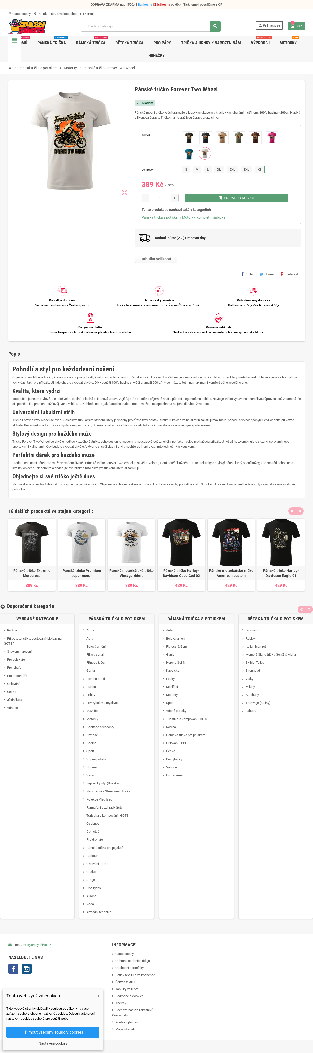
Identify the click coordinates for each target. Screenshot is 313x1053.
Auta (89, 638)
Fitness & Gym (96, 662)
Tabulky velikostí (127, 989)
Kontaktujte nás (126, 1022)
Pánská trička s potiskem (161, 217)
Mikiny (250, 687)
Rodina (12, 630)
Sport (90, 751)
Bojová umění (96, 646)
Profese (92, 735)
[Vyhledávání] (150, 26)
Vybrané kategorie (37, 618)
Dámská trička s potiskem (196, 618)
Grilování (13, 684)
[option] (32, 555)
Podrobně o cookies (129, 996)
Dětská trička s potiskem (276, 618)
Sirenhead (253, 670)
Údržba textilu (125, 982)
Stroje (90, 880)
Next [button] (300, 510)
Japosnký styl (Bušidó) (102, 783)
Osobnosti (93, 823)
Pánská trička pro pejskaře (105, 848)
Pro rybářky (174, 759)
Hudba (91, 687)
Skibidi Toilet (255, 662)
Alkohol (91, 896)
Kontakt (88, 14)
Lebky (90, 695)
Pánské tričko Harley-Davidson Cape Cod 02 (181, 573)
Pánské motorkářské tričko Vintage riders (131, 573)
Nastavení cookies (53, 1043)
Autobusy (252, 695)
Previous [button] (292, 510)
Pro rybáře (14, 667)
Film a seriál (95, 654)
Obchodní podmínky (129, 968)
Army (90, 630)
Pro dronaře (94, 839)
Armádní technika (98, 912)
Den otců (92, 831)
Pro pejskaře (16, 659)
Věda (90, 904)
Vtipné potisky (96, 759)
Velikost (147, 170)
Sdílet (247, 274)
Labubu (251, 711)
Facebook (13, 969)
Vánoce (12, 708)
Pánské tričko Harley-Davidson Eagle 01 (281, 573)
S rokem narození (19, 651)
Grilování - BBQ (97, 864)
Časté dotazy (19, 14)
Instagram (27, 969)
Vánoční (92, 775)
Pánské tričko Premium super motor (82, 573)
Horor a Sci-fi (95, 679)
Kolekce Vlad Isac (99, 799)
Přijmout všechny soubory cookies (53, 1032)
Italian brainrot (256, 646)
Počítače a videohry (100, 727)
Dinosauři (252, 630)
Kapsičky (172, 670)
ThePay (120, 1003)
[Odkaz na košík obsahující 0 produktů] (296, 26)
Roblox (250, 638)
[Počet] (160, 198)
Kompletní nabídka (211, 217)
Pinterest (289, 274)
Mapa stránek (125, 1029)
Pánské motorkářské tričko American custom (231, 573)
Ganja (90, 670)
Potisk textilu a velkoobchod (55, 14)
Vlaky (249, 679)
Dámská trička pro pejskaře (185, 735)
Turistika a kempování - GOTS (107, 815)
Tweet (267, 274)
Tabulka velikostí (156, 259)
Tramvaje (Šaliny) (258, 703)
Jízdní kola (14, 700)
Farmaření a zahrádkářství (104, 807)
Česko (11, 692)
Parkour (92, 856)
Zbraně (91, 767)
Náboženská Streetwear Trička (108, 791)
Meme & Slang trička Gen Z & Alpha (271, 654)
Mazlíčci (92, 711)
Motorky (188, 217)
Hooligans (93, 888)
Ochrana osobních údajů (132, 961)
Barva (146, 135)
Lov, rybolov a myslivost (103, 703)
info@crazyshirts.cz (37, 945)
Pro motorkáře (17, 676)
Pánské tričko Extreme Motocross (32, 573)
